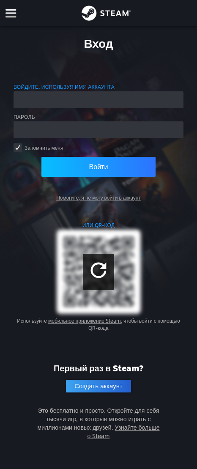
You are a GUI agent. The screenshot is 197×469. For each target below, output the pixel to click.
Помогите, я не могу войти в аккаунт (98, 198)
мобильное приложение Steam (84, 321)
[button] (98, 272)
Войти (98, 166)
